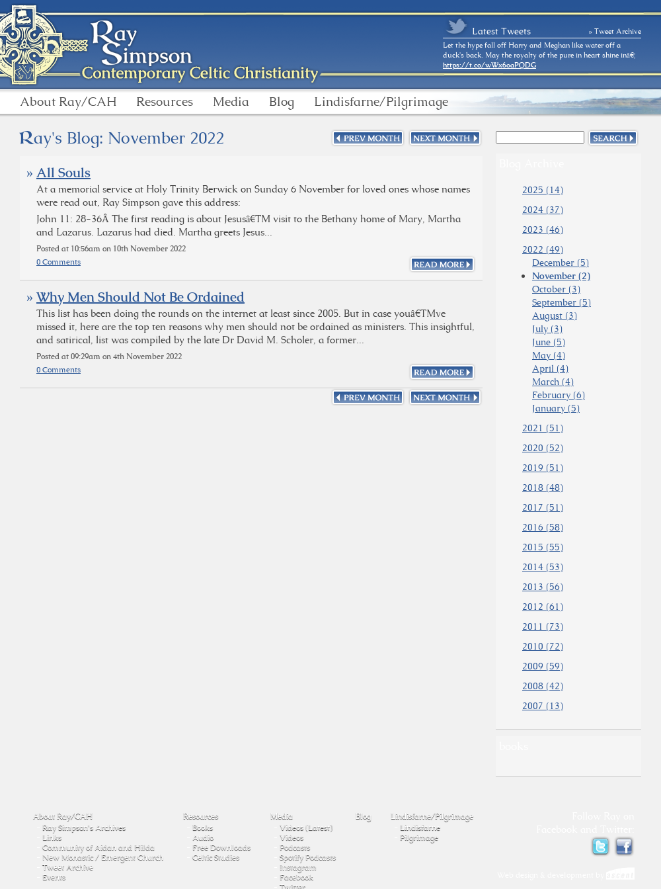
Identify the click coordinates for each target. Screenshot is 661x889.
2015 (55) (542, 547)
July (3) (547, 329)
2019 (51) (542, 468)
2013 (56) (542, 587)
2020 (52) (542, 448)
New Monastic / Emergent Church (102, 857)
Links (51, 837)
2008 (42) (542, 686)
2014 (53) (542, 567)
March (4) (553, 382)
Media (231, 101)
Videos (291, 837)
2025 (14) (542, 190)
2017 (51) (542, 507)
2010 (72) (542, 646)
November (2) (561, 276)
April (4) (550, 368)
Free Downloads (221, 847)
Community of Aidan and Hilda (98, 847)
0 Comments (58, 262)
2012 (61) (542, 607)
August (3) (554, 315)
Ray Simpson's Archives (84, 827)
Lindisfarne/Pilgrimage (381, 101)
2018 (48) (542, 487)
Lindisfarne (420, 827)
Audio (203, 837)
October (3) (556, 289)
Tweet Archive (67, 867)
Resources (164, 101)
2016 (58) (542, 527)
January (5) (556, 408)
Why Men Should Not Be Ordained (140, 297)
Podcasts (295, 847)
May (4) (548, 355)
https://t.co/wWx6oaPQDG (489, 64)
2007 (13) (542, 706)
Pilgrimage (419, 837)
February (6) (558, 395)
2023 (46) (542, 229)
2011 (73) (542, 626)
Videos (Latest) (306, 827)
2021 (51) (542, 428)
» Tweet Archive (615, 31)
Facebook (296, 877)
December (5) (560, 263)
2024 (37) (542, 210)
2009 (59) (542, 666)
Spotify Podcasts (308, 857)
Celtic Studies (215, 857)
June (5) (548, 342)
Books (202, 827)
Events (53, 877)
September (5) (561, 302)
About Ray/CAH (68, 101)
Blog (281, 101)
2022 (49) (542, 249)
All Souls (63, 172)
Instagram (298, 867)
